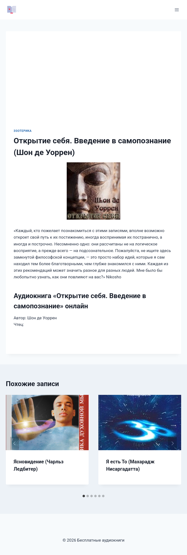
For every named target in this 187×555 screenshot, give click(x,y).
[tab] (84, 496)
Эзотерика (23, 131)
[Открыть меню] (176, 9)
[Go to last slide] (14, 443)
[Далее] (172, 443)
